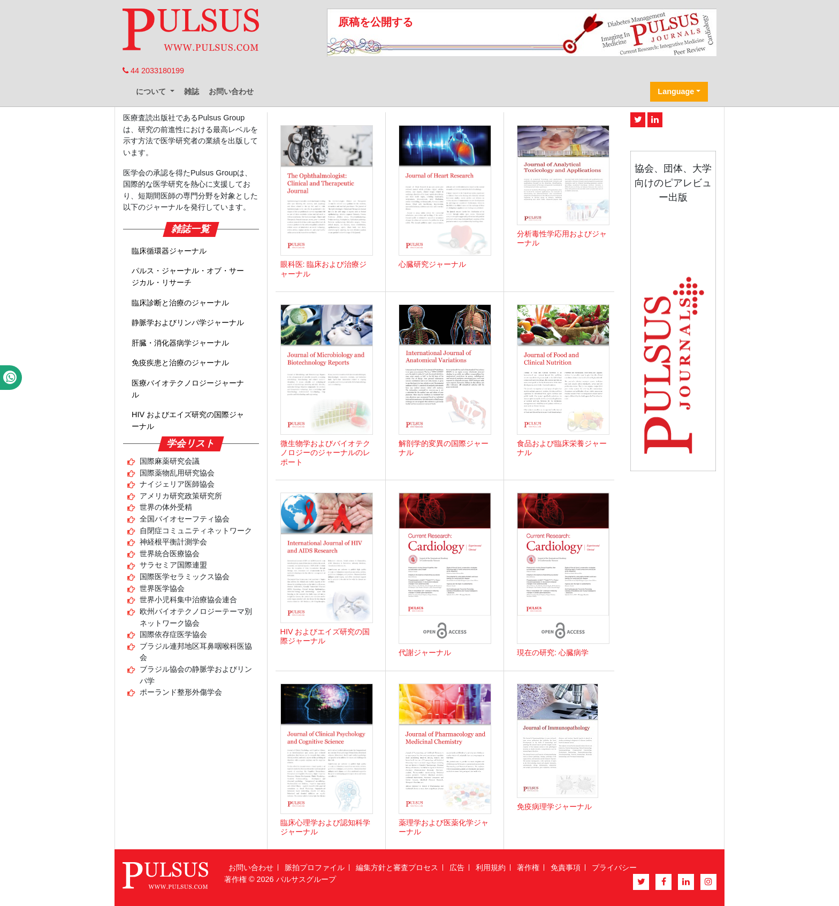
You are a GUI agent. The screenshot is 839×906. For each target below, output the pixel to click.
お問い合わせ (231, 91)
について (152, 91)
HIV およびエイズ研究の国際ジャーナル (188, 420)
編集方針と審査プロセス (397, 867)
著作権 (528, 867)
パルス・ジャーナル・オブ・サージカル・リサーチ (188, 276)
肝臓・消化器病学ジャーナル (180, 343)
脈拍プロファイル (315, 867)
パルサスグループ (306, 879)
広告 (456, 867)
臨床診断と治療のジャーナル (180, 302)
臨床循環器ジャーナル (169, 251)
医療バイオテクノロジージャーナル (188, 389)
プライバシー (614, 867)
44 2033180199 (153, 70)
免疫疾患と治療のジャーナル (180, 362)
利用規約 (491, 867)
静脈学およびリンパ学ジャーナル (188, 322)
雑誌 (191, 91)
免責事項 (566, 867)
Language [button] (676, 91)
